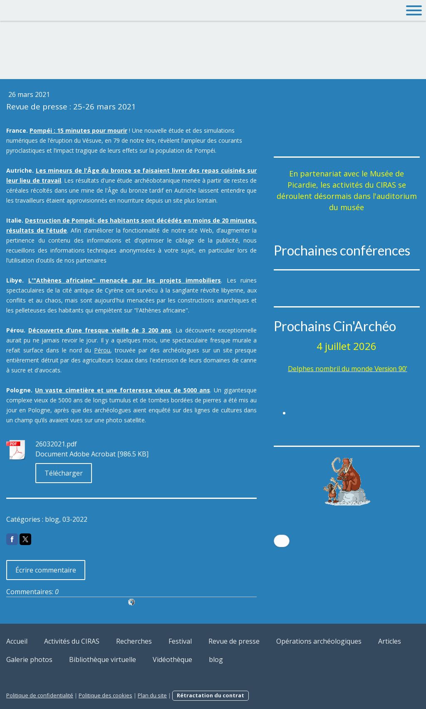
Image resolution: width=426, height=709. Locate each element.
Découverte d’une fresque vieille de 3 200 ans (100, 330)
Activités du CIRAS (71, 641)
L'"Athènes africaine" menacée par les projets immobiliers (124, 280)
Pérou (102, 350)
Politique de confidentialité (39, 695)
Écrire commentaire (45, 570)
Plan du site (152, 695)
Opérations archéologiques (319, 641)
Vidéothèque (172, 659)
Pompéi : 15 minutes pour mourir (78, 130)
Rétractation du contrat (210, 695)
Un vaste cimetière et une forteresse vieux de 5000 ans (122, 390)
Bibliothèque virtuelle (102, 659)
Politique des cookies (105, 695)
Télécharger (64, 473)
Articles (389, 641)
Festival (180, 641)
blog (216, 659)
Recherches (134, 641)
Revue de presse (234, 641)
